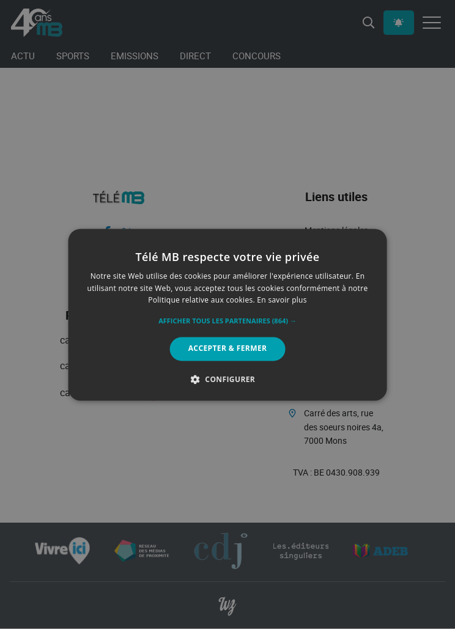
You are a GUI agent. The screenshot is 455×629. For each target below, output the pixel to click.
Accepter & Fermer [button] (227, 349)
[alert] (227, 314)
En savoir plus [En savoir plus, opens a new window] (281, 300)
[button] (227, 321)
